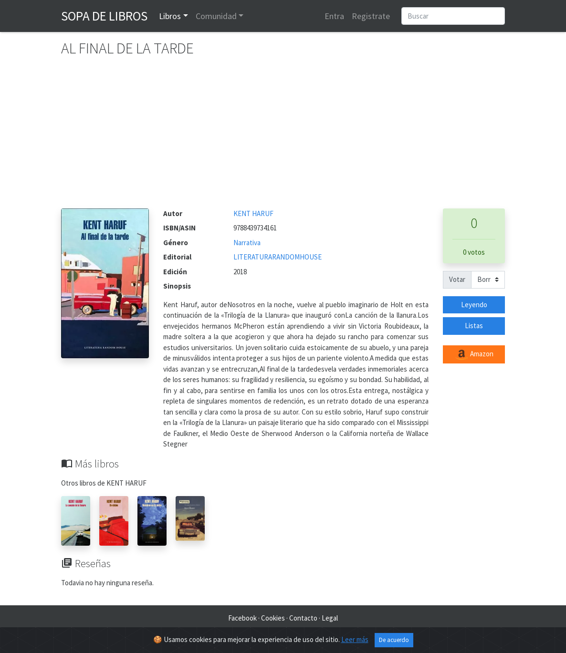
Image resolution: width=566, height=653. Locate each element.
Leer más (354, 639)
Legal (330, 617)
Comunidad (216, 15)
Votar (457, 279)
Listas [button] (474, 325)
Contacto (303, 617)
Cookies (273, 617)
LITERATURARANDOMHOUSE (277, 256)
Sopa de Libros (104, 16)
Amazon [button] (473, 354)
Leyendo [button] (474, 304)
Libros (170, 15)
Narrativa (247, 242)
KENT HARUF (253, 213)
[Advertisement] (283, 137)
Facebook (242, 617)
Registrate (371, 15)
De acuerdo (394, 640)
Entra (334, 15)
